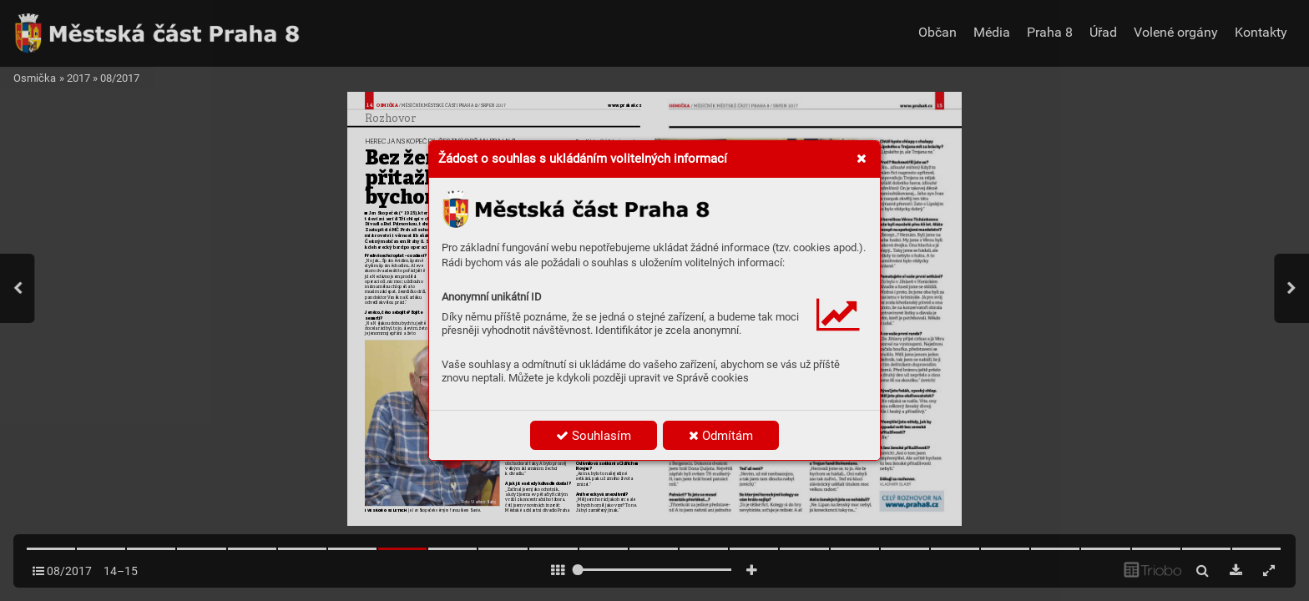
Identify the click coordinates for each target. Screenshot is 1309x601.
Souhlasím (593, 435)
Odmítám (721, 435)
